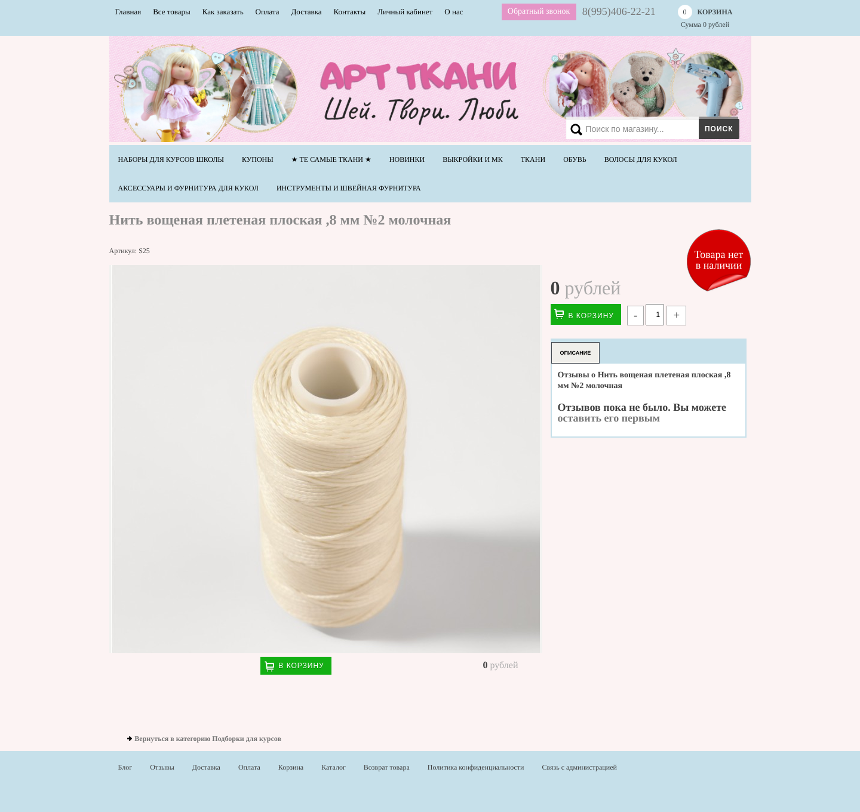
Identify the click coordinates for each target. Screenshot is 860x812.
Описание (575, 353)
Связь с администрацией (579, 767)
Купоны (258, 159)
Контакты (350, 11)
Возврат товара (387, 767)
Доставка (306, 11)
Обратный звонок (539, 11)
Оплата (268, 11)
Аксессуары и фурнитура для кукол (188, 188)
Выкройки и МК (473, 159)
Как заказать (223, 11)
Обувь (574, 159)
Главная (128, 11)
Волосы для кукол (640, 159)
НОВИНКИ (407, 159)
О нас (453, 11)
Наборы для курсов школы (171, 159)
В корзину (301, 666)
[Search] (650, 129)
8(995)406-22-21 (619, 11)
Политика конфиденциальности (476, 767)
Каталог (333, 767)
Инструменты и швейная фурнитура (349, 188)
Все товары (172, 11)
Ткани (533, 159)
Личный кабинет (404, 11)
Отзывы (162, 767)
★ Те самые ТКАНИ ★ (331, 159)
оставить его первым (609, 418)
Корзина (290, 767)
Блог (125, 767)
